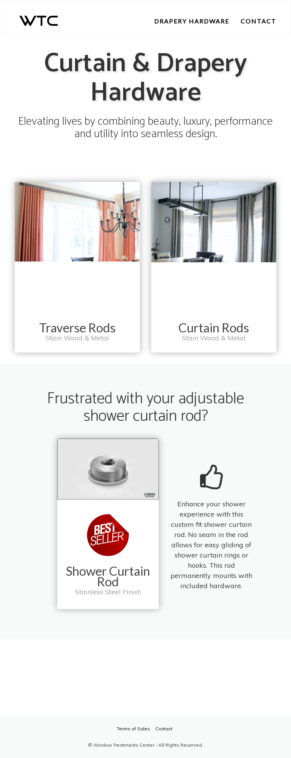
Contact (163, 728)
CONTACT (258, 21)
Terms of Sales (133, 728)
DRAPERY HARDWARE (191, 21)
